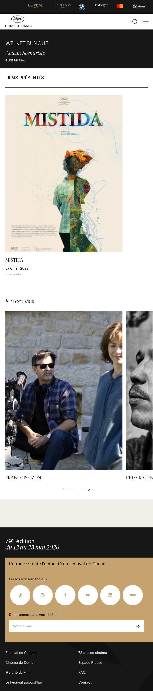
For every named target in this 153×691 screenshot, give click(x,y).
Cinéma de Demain (20, 663)
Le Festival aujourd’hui (23, 682)
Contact (85, 682)
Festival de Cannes (20, 653)
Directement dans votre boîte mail (36, 615)
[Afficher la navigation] (145, 21)
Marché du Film (18, 673)
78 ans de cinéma (92, 653)
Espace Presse (90, 663)
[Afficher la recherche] (135, 21)
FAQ (82, 673)
